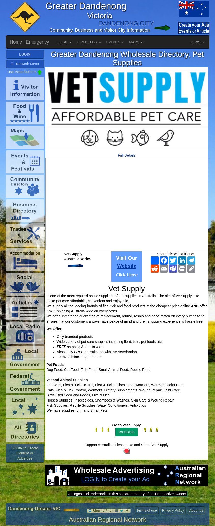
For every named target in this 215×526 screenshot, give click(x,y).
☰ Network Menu (25, 64)
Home (16, 42)
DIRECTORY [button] (89, 42)
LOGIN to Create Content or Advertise (24, 453)
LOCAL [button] (64, 42)
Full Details (126, 155)
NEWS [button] (197, 42)
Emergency (37, 42)
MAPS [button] (136, 42)
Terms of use (147, 510)
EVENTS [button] (115, 42)
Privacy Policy (173, 510)
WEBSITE (127, 432)
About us (196, 510)
